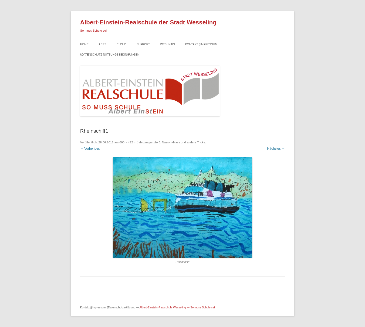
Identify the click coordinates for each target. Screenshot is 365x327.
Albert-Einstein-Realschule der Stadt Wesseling (148, 22)
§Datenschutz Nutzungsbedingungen (109, 54)
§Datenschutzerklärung (120, 307)
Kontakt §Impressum (201, 44)
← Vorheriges (90, 148)
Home (84, 44)
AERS (102, 44)
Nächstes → (276, 148)
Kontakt (85, 307)
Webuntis (167, 44)
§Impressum (98, 307)
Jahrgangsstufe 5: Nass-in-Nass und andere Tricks (171, 142)
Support (143, 44)
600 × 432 (126, 142)
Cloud (121, 44)
